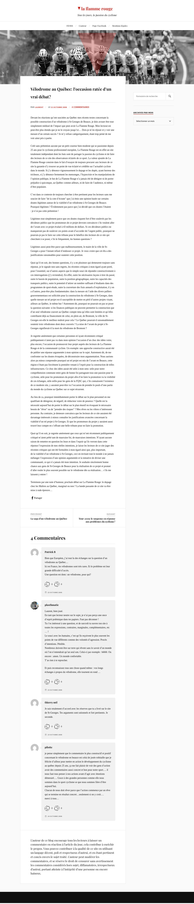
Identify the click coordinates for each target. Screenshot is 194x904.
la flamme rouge (97, 8)
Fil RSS (70, 25)
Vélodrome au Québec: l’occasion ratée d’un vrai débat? (65, 96)
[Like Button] (47, 592)
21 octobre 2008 (60, 115)
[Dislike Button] (56, 592)
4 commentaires (82, 115)
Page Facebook (99, 25)
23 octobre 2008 (56, 698)
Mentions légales (119, 25)
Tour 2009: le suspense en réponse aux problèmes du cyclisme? (97, 528)
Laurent (39, 115)
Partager (38, 505)
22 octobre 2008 (56, 600)
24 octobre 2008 (56, 824)
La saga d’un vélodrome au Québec (49, 526)
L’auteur (82, 25)
